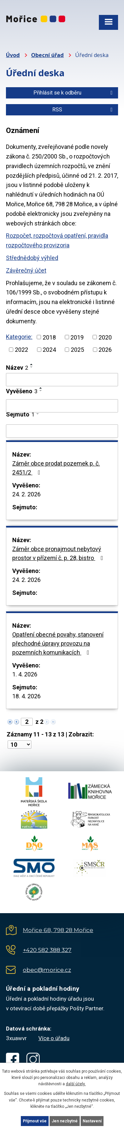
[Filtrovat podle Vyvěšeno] (62, 405)
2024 (49, 349)
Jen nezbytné (65, 1121)
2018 (49, 337)
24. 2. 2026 (26, 494)
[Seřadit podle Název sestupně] (31, 367)
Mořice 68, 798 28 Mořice (58, 930)
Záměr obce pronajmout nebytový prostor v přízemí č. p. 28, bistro (59, 553)
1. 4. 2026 (24, 674)
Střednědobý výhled (32, 257)
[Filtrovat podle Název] (62, 379)
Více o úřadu (53, 1038)
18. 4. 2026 (26, 696)
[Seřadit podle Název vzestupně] (31, 364)
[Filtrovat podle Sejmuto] (62, 431)
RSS (83, 109)
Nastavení (92, 1121)
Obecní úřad (47, 55)
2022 (21, 349)
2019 (77, 337)
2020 (105, 337)
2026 (105, 349)
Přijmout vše (35, 1121)
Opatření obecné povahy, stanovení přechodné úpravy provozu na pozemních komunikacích (57, 643)
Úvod (13, 55)
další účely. (76, 1084)
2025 (77, 349)
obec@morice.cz (47, 970)
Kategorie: (19, 336)
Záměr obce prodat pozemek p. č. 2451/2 (56, 468)
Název (17, 367)
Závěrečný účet (26, 270)
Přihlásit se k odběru (74, 93)
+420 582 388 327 (47, 950)
